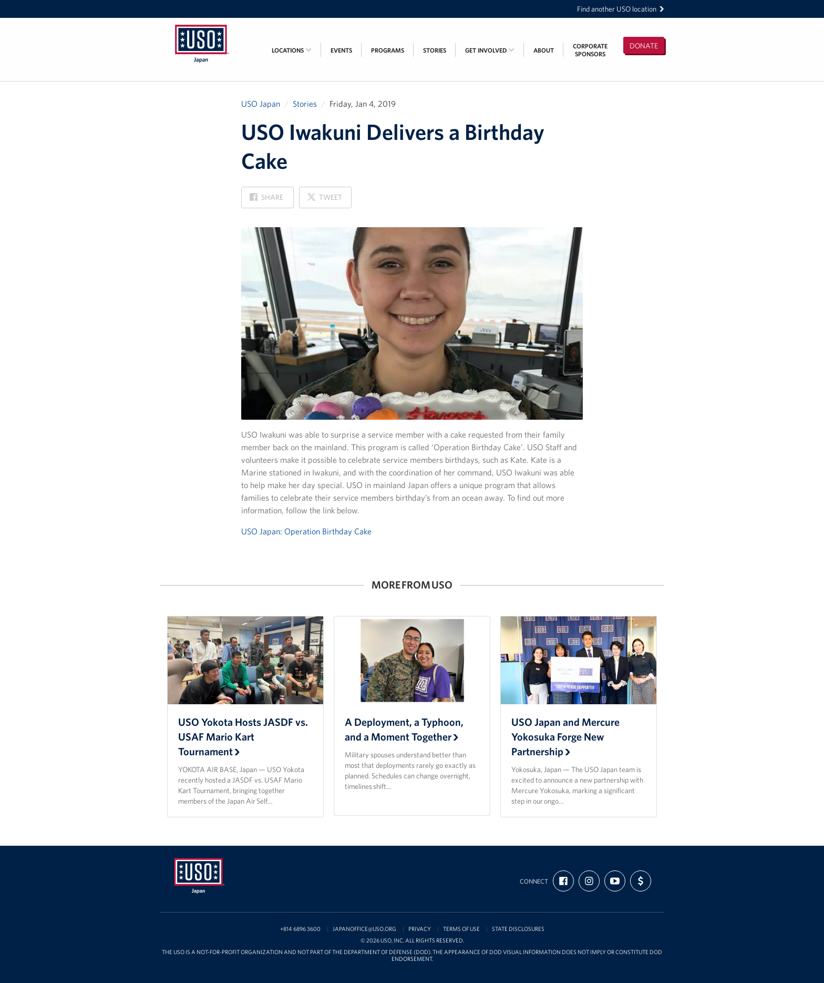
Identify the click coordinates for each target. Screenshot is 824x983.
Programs (387, 50)
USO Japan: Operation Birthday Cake (306, 531)
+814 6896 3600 (300, 929)
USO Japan (260, 103)
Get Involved (489, 50)
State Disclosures (518, 929)
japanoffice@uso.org (364, 929)
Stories (434, 50)
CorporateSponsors (590, 50)
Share (266, 200)
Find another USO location (620, 9)
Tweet (324, 200)
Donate (644, 45)
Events (341, 50)
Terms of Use (461, 929)
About (543, 50)
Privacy (419, 929)
